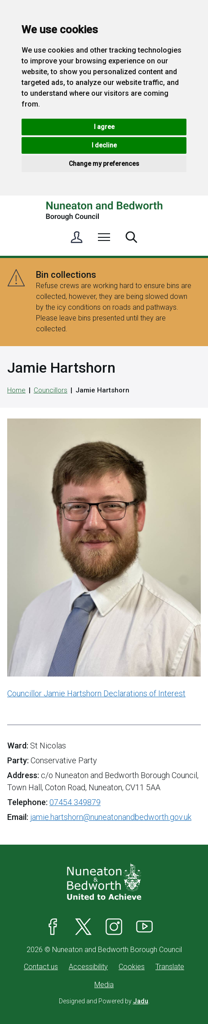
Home (16, 390)
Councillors (50, 390)
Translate (169, 966)
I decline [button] (104, 145)
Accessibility (88, 966)
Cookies (132, 966)
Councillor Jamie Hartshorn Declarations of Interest (96, 693)
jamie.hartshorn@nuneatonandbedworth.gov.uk (110, 817)
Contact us (41, 966)
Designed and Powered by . (104, 1001)
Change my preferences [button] (104, 163)
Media (104, 984)
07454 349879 (75, 802)
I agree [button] (104, 126)
